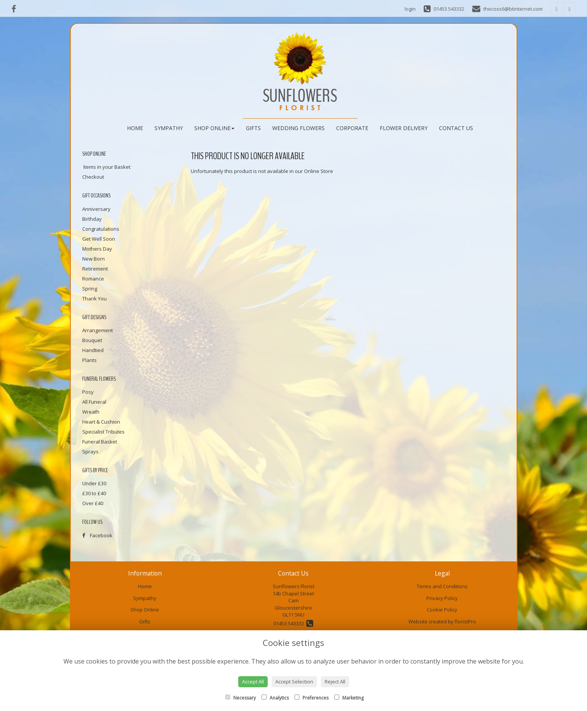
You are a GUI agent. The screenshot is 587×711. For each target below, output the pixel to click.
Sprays (90, 451)
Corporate (352, 128)
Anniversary (96, 208)
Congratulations (100, 228)
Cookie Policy (442, 609)
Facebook (97, 535)
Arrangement (97, 330)
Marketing (349, 698)
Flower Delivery (404, 128)
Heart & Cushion (101, 421)
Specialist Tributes (103, 431)
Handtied (93, 350)
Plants (89, 360)
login (410, 8)
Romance (93, 278)
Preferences (311, 698)
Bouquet (92, 340)
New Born (93, 258)
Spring (89, 288)
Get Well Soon (98, 238)
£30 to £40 (94, 493)
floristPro (465, 621)
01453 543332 (293, 623)
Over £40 (92, 503)
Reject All (335, 681)
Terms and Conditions (442, 586)
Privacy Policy (442, 598)
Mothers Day (97, 248)
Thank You (94, 298)
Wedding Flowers (298, 128)
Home (135, 128)
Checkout (93, 176)
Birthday (92, 218)
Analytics (275, 698)
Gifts (253, 128)
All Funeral (94, 401)
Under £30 (94, 483)
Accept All (253, 681)
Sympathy (168, 128)
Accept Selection (294, 681)
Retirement (95, 268)
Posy (88, 391)
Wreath (90, 411)
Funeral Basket (99, 441)
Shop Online (214, 128)
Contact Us (456, 128)
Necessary (240, 698)
